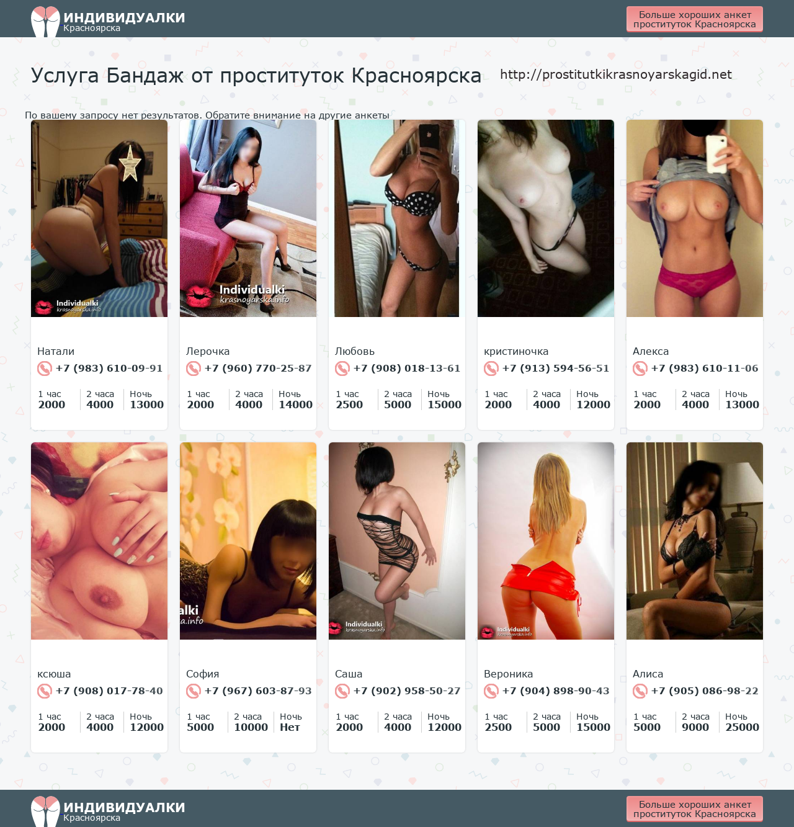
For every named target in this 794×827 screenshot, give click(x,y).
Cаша (349, 674)
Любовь (355, 351)
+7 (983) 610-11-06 (696, 368)
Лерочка (208, 351)
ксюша (54, 674)
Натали (55, 351)
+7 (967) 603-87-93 (249, 691)
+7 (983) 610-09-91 (100, 368)
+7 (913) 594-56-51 (547, 368)
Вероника (508, 674)
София (203, 674)
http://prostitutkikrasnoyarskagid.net (616, 73)
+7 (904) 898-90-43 (547, 691)
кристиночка (516, 351)
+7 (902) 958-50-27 (398, 691)
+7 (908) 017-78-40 (100, 691)
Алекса (651, 351)
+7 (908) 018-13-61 (398, 368)
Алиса (648, 674)
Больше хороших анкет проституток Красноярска (694, 19)
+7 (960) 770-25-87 (249, 368)
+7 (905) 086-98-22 (696, 691)
